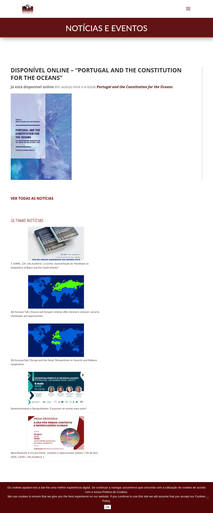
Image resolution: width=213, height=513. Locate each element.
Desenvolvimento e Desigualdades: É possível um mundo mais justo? (48, 408)
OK (107, 507)
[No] (207, 497)
